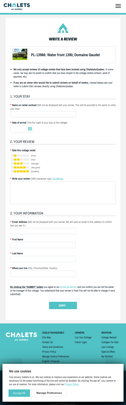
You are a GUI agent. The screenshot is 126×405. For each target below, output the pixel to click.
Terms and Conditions (52, 347)
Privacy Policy (49, 351)
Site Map (46, 337)
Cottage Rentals (109, 337)
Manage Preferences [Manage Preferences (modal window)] (49, 393)
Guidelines (58, 178)
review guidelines (68, 287)
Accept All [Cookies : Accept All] (19, 393)
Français (55, 361)
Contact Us (47, 342)
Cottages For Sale (109, 342)
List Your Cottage (83, 337)
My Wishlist (107, 356)
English (45, 361)
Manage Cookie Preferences (55, 356)
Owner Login (81, 342)
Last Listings (107, 347)
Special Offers (108, 351)
